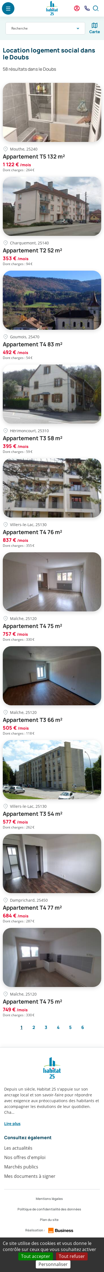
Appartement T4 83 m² (32, 344)
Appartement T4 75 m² (32, 626)
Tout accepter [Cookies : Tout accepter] (35, 1256)
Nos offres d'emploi (24, 1157)
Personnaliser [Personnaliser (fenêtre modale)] (53, 1264)
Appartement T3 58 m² (32, 438)
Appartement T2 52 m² (32, 250)
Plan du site (49, 1219)
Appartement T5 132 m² (34, 156)
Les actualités (18, 1148)
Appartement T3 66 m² (32, 720)
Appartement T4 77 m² (32, 907)
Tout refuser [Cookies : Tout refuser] (72, 1256)
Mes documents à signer (29, 1176)
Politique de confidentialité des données (49, 1209)
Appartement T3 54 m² (32, 813)
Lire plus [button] (12, 1123)
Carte (94, 31)
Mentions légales (49, 1198)
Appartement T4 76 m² (32, 532)
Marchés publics (21, 1167)
